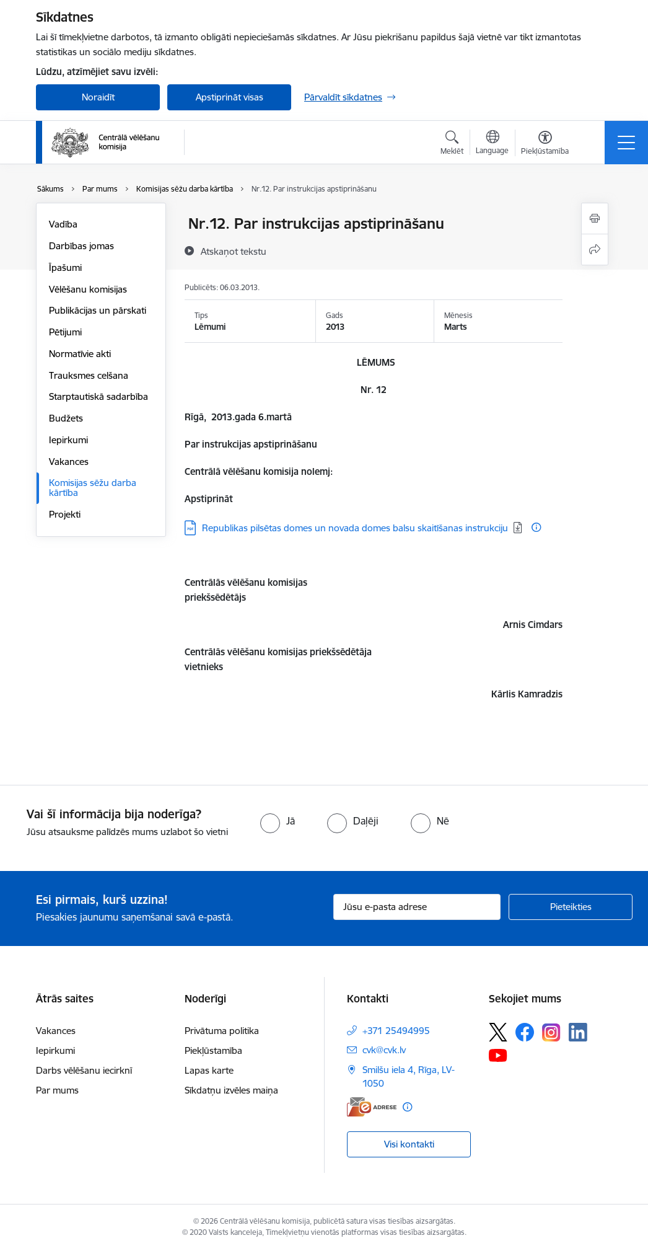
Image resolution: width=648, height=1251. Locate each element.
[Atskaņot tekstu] (233, 251)
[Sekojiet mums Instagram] (551, 1032)
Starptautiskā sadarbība (98, 396)
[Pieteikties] (571, 907)
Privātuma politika (222, 1031)
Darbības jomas (81, 246)
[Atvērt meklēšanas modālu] (452, 144)
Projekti (65, 514)
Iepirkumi (68, 440)
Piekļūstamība (213, 1050)
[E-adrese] (371, 1107)
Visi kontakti (409, 1144)
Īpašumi (65, 267)
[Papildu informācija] (536, 527)
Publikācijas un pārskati (97, 310)
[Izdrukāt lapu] (595, 218)
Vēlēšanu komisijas (88, 289)
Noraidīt (98, 97)
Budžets (66, 418)
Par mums (57, 1090)
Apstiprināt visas (229, 97)
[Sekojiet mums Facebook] (524, 1032)
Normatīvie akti (80, 354)
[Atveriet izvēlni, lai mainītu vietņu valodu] (492, 144)
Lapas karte (209, 1070)
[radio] (277, 820)
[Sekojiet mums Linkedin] (578, 1032)
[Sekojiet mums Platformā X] (498, 1032)
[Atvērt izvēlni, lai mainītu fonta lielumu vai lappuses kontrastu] (545, 144)
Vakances (69, 461)
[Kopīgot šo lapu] (595, 249)
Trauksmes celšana (88, 375)
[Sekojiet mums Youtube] (498, 1054)
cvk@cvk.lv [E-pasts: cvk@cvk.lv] (384, 1050)
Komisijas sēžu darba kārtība (92, 487)
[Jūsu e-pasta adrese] (417, 907)
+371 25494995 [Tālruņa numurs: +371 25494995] (396, 1031)
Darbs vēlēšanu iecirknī (84, 1070)
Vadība (63, 224)
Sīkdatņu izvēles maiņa (231, 1090)
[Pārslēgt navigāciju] (626, 142)
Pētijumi (65, 332)
